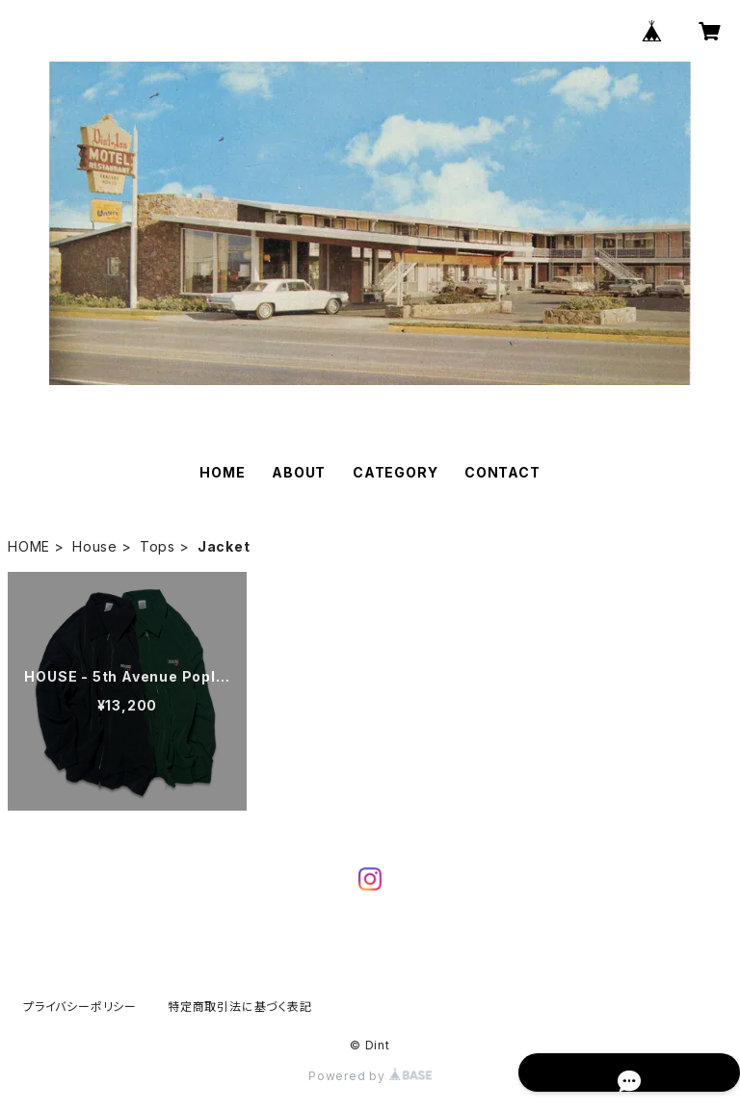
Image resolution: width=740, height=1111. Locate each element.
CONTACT (502, 472)
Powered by (370, 1076)
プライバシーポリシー (80, 1006)
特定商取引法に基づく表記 (240, 1006)
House (95, 546)
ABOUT (299, 472)
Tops (157, 546)
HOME (222, 472)
